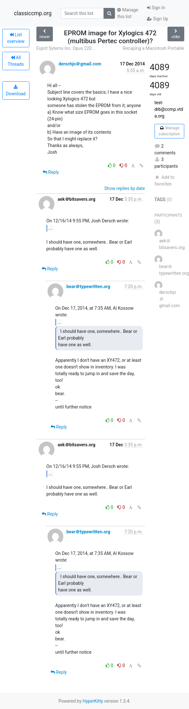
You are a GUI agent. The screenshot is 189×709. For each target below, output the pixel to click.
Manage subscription (169, 131)
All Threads (16, 61)
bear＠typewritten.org (88, 286)
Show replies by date (124, 188)
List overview (15, 38)
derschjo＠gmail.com (80, 63)
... (50, 228)
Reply (51, 172)
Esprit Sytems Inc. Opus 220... (65, 48)
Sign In (156, 7)
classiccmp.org (33, 13)
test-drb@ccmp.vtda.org (168, 109)
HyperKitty (93, 701)
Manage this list (127, 13)
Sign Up (157, 18)
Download (16, 90)
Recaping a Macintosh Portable (153, 48)
